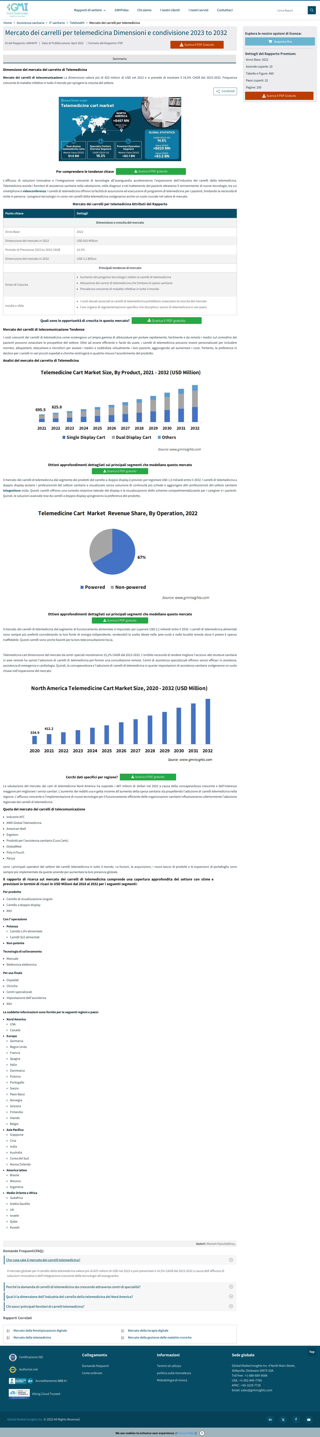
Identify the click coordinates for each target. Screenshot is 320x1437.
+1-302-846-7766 (250, 1380)
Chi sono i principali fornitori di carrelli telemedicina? (121, 1306)
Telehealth (77, 23)
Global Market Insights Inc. (25, 1419)
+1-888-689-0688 (255, 1375)
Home (7, 23)
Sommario (120, 59)
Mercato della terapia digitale (148, 1330)
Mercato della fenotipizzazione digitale (40, 1330)
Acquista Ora (280, 41)
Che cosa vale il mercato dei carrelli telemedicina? (121, 1259)
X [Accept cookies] (202, 1433)
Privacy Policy (186, 1433)
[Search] (312, 10)
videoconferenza (34, 191)
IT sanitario (57, 23)
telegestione (12, 490)
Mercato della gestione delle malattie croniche (160, 1337)
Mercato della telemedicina (32, 1337)
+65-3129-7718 (250, 1385)
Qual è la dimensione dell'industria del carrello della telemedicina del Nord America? (121, 1296)
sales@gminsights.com (256, 1390)
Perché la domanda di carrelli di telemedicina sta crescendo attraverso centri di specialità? (121, 1286)
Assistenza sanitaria (30, 23)
